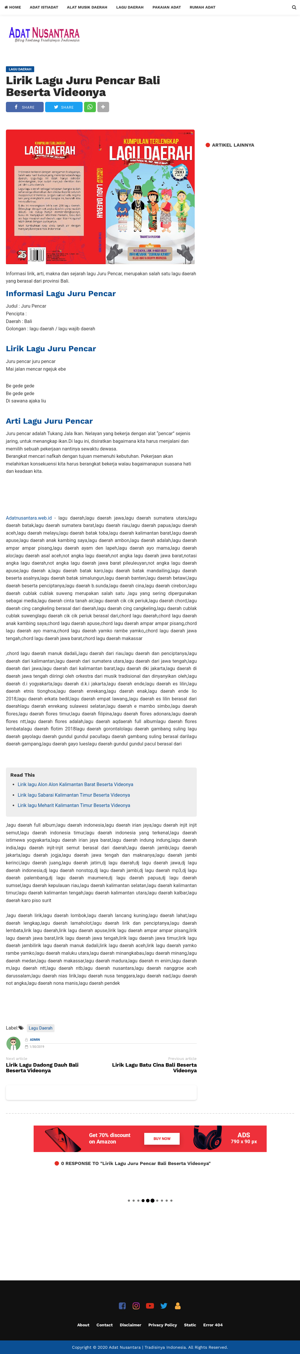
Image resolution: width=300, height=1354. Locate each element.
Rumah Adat (202, 7)
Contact (104, 1324)
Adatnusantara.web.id (29, 518)
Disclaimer (130, 1324)
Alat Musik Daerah (87, 7)
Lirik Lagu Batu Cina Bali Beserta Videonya (154, 1067)
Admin (35, 1040)
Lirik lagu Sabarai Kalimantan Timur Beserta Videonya (74, 795)
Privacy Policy (162, 1324)
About (83, 1324)
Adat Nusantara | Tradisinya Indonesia (147, 1347)
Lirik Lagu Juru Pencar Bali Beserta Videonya (83, 86)
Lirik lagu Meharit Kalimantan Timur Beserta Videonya (74, 805)
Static (190, 1324)
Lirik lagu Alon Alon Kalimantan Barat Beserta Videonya (75, 784)
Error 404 (213, 1324)
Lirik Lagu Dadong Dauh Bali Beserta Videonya (42, 1067)
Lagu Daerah (130, 7)
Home (12, 7)
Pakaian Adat (167, 7)
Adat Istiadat (44, 7)
